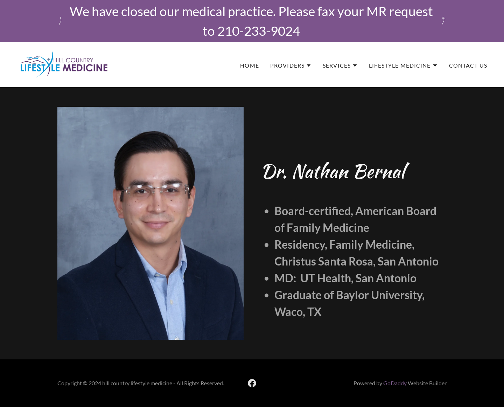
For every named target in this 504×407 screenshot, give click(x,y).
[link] (64, 64)
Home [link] (249, 65)
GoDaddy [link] (395, 383)
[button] (291, 65)
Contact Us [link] (468, 65)
